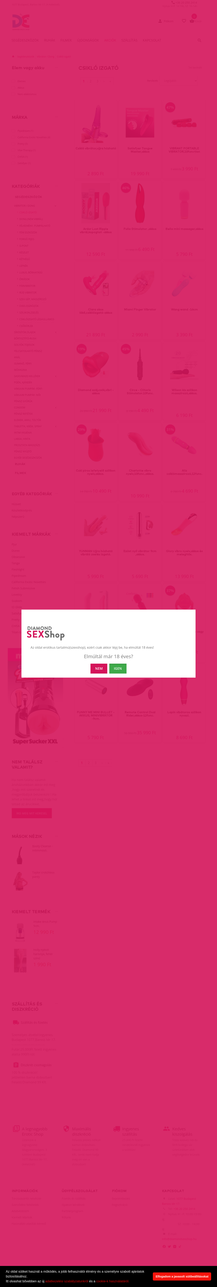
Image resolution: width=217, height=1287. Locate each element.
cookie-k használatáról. (112, 1281)
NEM (99, 668)
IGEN (118, 668)
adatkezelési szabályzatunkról (66, 1281)
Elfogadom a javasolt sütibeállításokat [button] (182, 1276)
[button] (130, 1281)
